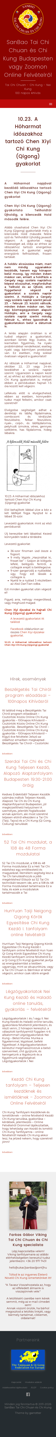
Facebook (17, 629)
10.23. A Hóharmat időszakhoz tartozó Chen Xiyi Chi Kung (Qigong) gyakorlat (28, 643)
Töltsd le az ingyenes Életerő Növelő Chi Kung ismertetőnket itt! (28, 1276)
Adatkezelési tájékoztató (14, 1387)
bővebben (7, 753)
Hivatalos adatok (33, 1382)
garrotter (35, 1413)
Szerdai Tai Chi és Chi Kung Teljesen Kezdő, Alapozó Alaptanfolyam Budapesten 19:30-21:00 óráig (28, 773)
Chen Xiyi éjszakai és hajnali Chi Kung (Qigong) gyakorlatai (28, 611)
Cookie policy (47, 1387)
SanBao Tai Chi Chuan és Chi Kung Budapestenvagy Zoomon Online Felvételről (28, 58)
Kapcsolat (16, 1382)
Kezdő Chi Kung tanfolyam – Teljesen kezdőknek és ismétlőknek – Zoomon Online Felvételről (28, 1091)
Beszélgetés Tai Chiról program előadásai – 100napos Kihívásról (28, 695)
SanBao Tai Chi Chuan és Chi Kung (28, 1407)
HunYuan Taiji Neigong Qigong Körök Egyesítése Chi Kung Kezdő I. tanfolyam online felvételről (28, 922)
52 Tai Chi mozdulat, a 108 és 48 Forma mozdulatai (28, 848)
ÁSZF (33, 1387)
